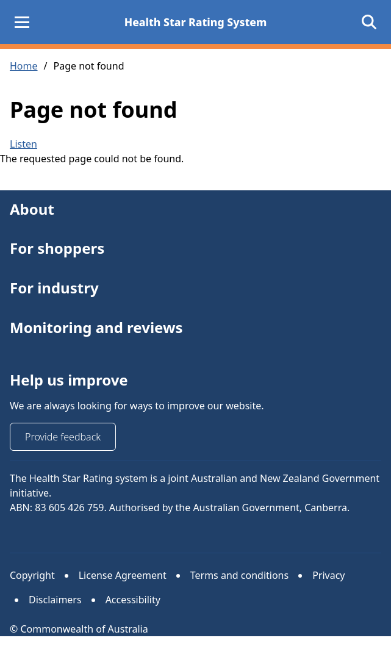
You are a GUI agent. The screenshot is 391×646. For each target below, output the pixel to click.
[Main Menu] (22, 22)
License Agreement (123, 575)
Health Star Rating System (195, 22)
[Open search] (369, 22)
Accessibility (133, 599)
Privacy (328, 575)
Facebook (94, 534)
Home (24, 66)
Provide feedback (63, 436)
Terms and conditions (239, 575)
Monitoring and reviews (96, 327)
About (32, 209)
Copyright (32, 575)
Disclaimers (55, 599)
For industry (54, 288)
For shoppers (57, 249)
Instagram (57, 534)
